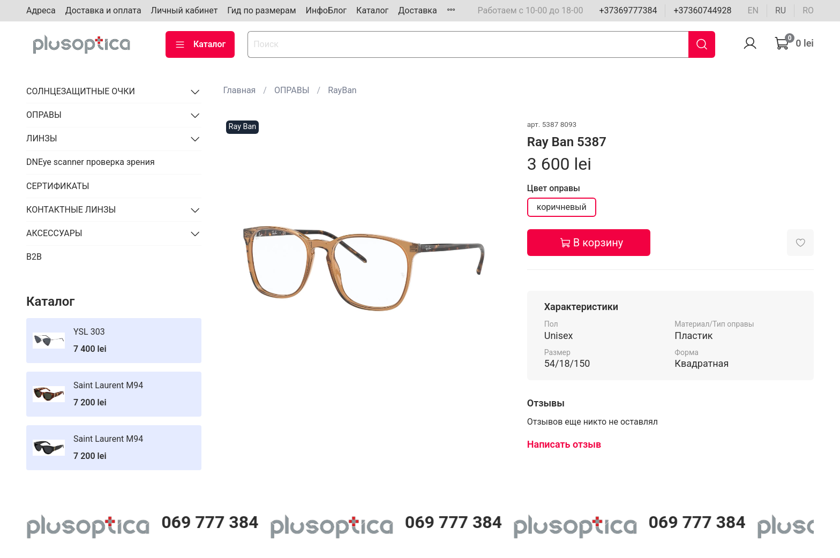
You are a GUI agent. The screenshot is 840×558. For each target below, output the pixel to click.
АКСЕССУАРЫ (54, 233)
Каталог (372, 10)
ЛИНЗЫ (41, 138)
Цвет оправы (553, 188)
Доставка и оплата (103, 10)
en (753, 10)
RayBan (342, 90)
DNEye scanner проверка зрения (90, 162)
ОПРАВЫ (292, 90)
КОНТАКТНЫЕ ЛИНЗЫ (71, 210)
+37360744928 (702, 10)
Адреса (41, 10)
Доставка (417, 10)
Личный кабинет (184, 10)
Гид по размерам (261, 10)
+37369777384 (628, 10)
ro (808, 10)
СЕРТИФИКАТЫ (57, 186)
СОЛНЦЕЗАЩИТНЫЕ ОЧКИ (80, 91)
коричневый (562, 207)
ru (780, 10)
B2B (34, 257)
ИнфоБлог (326, 10)
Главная (239, 90)
